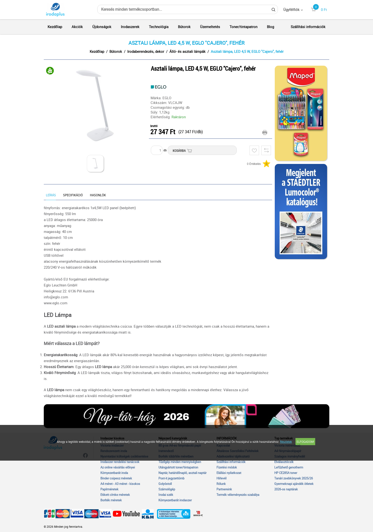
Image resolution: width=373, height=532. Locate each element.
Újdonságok (101, 26)
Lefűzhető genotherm (288, 467)
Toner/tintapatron (243, 26)
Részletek (286, 441)
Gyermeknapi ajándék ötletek (294, 484)
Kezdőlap (55, 26)
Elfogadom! (305, 441)
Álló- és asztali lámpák (187, 51)
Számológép (166, 489)
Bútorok (184, 26)
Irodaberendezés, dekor (145, 51)
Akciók (77, 26)
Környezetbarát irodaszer (175, 500)
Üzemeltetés (210, 26)
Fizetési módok (226, 467)
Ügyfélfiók (291, 9)
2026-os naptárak (286, 489)
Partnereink (224, 489)
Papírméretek (109, 489)
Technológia (158, 26)
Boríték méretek (111, 500)
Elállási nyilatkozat (228, 473)
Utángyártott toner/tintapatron (178, 467)
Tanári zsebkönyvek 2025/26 (293, 478)
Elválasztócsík (284, 462)
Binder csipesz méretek (116, 478)
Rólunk (221, 484)
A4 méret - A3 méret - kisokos (120, 484)
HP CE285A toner (285, 473)
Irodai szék (165, 495)
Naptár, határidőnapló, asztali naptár (182, 473)
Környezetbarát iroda (114, 473)
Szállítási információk (308, 26)
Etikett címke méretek (115, 495)
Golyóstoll (165, 484)
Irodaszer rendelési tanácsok (119, 462)
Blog (270, 26)
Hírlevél (221, 478)
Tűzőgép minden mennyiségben (179, 462)
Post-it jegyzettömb (171, 478)
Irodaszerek (130, 26)
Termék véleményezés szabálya (237, 495)
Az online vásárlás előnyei (117, 467)
